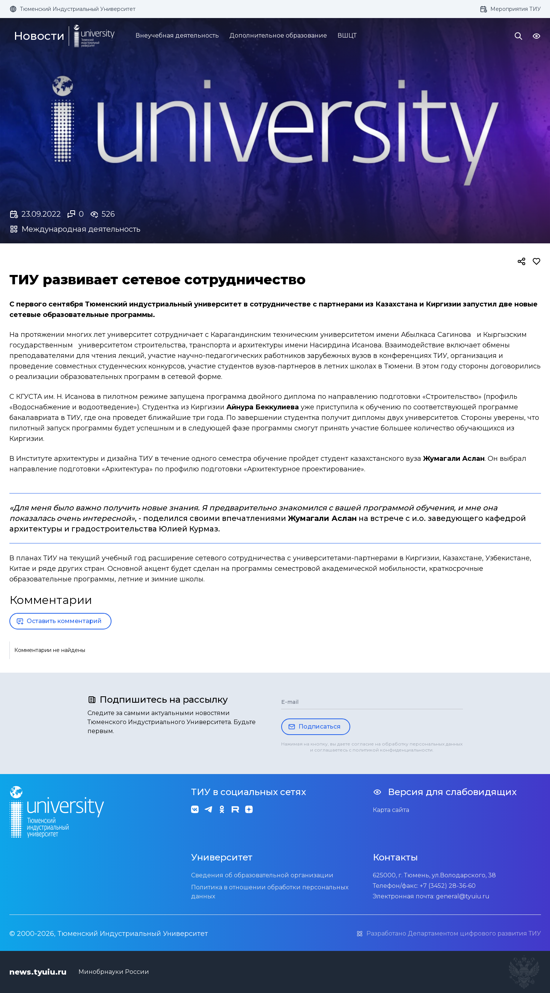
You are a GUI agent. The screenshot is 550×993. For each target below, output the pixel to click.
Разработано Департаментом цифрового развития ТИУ (448, 933)
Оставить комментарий (59, 621)
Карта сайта (391, 809)
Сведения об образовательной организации (262, 875)
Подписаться (314, 726)
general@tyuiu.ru (463, 896)
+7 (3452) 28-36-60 (448, 885)
